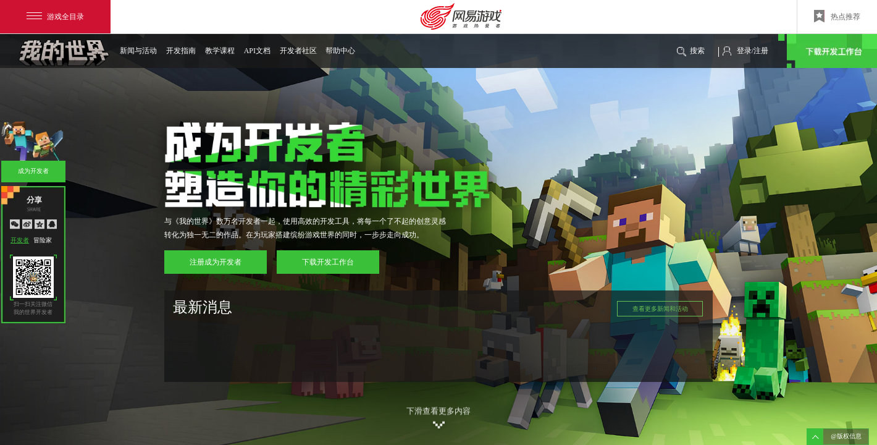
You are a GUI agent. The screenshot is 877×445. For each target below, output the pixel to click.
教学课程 (220, 50)
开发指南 (181, 50)
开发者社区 (297, 50)
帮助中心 (340, 50)
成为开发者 (33, 170)
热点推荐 (837, 16)
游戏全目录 (55, 16)
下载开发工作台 (827, 51)
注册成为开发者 (215, 262)
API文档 (257, 50)
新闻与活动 (138, 50)
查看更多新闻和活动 (660, 308)
